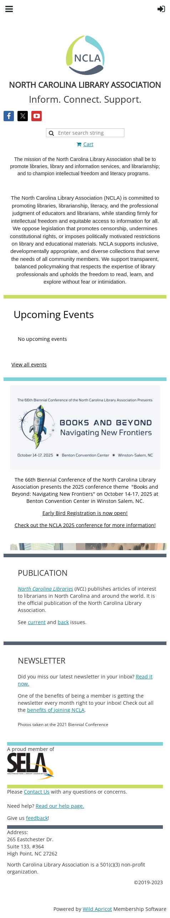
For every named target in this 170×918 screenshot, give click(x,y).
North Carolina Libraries (45, 588)
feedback (37, 818)
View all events (29, 364)
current (37, 622)
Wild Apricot (97, 909)
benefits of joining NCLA (55, 710)
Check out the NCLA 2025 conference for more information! (85, 525)
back (63, 622)
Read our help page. (60, 805)
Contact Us (37, 791)
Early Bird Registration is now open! (85, 513)
